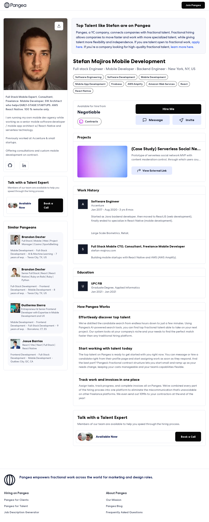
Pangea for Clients (16, 499)
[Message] (153, 119)
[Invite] (186, 119)
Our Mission (113, 499)
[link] (15, 5)
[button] (59, 26)
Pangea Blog (114, 506)
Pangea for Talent (16, 506)
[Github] (11, 165)
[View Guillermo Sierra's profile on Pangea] (35, 317)
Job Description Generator (21, 512)
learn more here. (182, 47)
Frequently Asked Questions (124, 512)
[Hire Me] (168, 109)
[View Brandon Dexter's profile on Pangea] (35, 247)
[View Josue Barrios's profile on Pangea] (35, 351)
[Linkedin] (25, 165)
